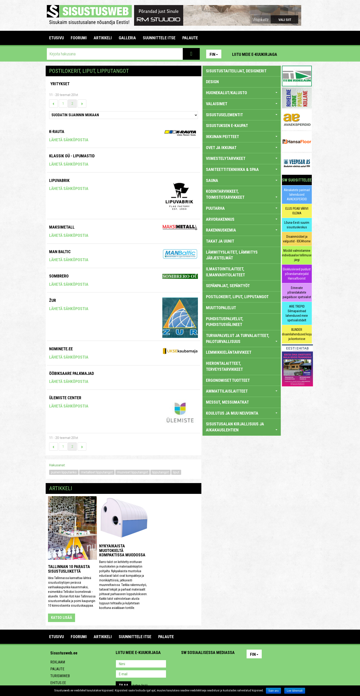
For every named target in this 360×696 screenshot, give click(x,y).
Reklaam (57, 662)
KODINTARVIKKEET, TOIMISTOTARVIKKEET (241, 194)
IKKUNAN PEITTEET (241, 136)
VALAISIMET (241, 103)
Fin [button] (214, 54)
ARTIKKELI (103, 37)
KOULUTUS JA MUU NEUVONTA (241, 413)
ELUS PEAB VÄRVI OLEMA (296, 211)
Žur (52, 300)
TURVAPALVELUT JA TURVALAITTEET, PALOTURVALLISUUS (241, 338)
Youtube (307, 54)
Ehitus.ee (58, 683)
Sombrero (59, 276)
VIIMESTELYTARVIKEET (241, 158)
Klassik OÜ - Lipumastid (72, 155)
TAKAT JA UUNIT (220, 241)
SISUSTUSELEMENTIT (241, 114)
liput (176, 472)
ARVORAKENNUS (241, 219)
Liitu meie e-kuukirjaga (254, 54)
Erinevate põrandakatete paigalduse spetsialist (297, 292)
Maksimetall (62, 227)
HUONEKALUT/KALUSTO (241, 92)
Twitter (215, 664)
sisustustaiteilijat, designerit (236, 70)
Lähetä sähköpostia (68, 139)
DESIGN (212, 81)
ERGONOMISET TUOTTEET (228, 380)
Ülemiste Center (65, 397)
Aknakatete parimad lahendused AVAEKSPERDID (297, 194)
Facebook (297, 54)
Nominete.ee (61, 348)
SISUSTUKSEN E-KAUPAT (227, 125)
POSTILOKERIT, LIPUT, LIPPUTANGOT (237, 296)
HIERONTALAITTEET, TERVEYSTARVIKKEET (224, 366)
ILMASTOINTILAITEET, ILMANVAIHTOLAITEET (225, 271)
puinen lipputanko (64, 472)
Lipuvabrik (59, 180)
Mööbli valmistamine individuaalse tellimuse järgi (297, 255)
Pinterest (287, 54)
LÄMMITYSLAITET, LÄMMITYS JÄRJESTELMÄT (232, 255)
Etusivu (56, 37)
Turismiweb (60, 676)
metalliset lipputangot (97, 472)
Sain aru (273, 690)
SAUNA (241, 180)
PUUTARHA (241, 208)
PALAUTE (190, 37)
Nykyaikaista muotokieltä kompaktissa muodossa (122, 550)
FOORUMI (79, 37)
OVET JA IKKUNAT (241, 147)
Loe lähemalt (295, 690)
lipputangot (160, 472)
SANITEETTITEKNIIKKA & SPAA (241, 169)
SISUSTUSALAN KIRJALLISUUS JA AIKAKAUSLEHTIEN (241, 427)
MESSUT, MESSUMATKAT (227, 402)
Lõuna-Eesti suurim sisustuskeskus (296, 225)
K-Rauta (56, 131)
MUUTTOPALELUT (221, 307)
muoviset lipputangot (132, 472)
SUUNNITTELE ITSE (159, 37)
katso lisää (61, 617)
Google (225, 664)
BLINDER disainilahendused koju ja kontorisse (297, 334)
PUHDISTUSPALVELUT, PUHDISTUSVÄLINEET (224, 321)
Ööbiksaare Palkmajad (71, 373)
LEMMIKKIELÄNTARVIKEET (228, 352)
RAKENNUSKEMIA (241, 230)
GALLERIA (127, 37)
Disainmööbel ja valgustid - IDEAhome (297, 239)
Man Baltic (60, 251)
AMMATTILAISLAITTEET (241, 391)
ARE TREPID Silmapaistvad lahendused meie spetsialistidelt (297, 313)
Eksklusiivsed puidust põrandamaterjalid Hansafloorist (297, 273)
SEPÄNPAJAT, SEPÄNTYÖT (228, 285)
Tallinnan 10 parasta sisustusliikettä (69, 569)
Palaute (57, 669)
